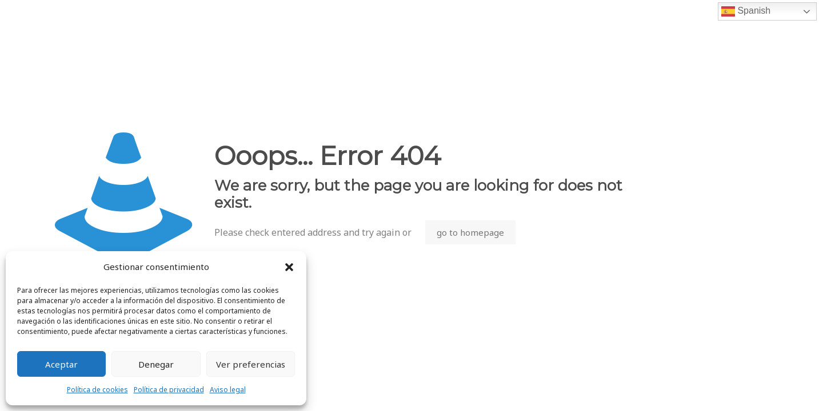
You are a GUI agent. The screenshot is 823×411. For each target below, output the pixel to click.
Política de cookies (97, 389)
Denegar (156, 364)
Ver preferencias (250, 364)
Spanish (745, 11)
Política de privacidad (169, 389)
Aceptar (61, 364)
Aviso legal (228, 389)
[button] (289, 267)
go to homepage (470, 232)
